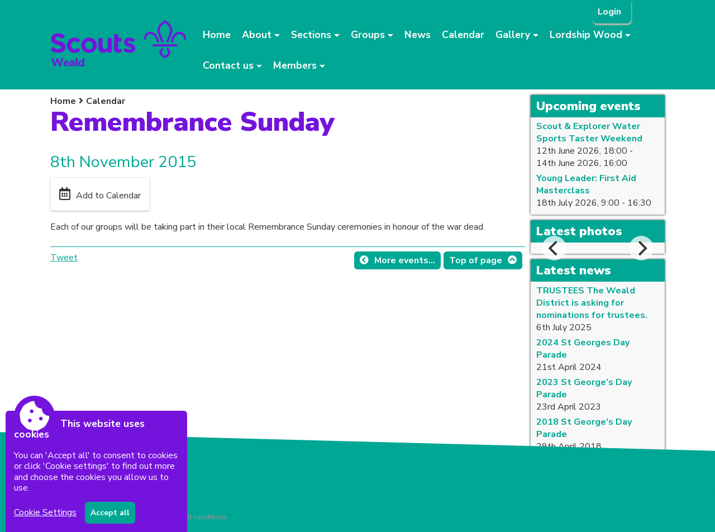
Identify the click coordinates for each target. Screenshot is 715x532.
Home (217, 34)
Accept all (110, 512)
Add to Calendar (108, 195)
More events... (404, 260)
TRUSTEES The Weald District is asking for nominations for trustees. (591, 302)
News (417, 34)
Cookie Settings (45, 512)
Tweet (64, 257)
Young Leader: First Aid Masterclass (586, 184)
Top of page (475, 260)
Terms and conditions (192, 517)
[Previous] (554, 248)
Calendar (463, 34)
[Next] (641, 248)
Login (610, 11)
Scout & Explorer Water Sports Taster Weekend (589, 132)
